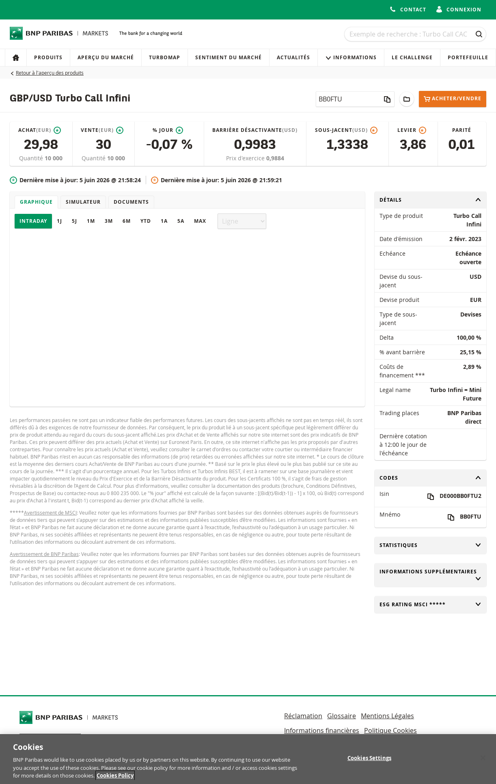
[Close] (483, 758)
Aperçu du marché (106, 57)
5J (74, 221)
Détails (431, 199)
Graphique (36, 201)
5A (180, 221)
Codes (431, 477)
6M (127, 221)
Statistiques (431, 545)
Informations (351, 57)
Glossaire (341, 715)
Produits (48, 57)
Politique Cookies (390, 730)
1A (164, 221)
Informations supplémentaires (431, 575)
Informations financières (321, 730)
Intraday (33, 221)
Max (200, 221)
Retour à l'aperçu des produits (50, 72)
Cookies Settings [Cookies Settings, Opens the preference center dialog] (369, 758)
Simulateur (83, 201)
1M (91, 221)
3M (109, 221)
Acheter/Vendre (452, 98)
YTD (145, 221)
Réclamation (303, 715)
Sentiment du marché (228, 57)
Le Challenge (412, 57)
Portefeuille (468, 57)
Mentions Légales (387, 715)
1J (59, 221)
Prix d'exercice (246, 158)
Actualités (293, 57)
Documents (131, 201)
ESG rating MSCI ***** (431, 604)
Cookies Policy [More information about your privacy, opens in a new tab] (115, 775)
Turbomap (164, 57)
